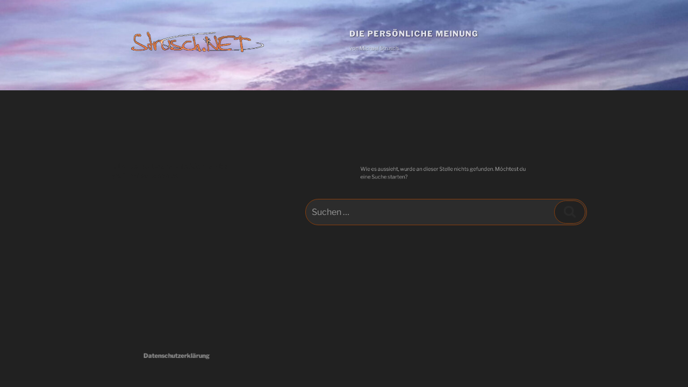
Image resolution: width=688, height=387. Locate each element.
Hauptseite (168, 109)
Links (308, 109)
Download (262, 109)
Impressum (356, 109)
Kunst (216, 109)
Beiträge (113, 109)
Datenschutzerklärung (191, 355)
